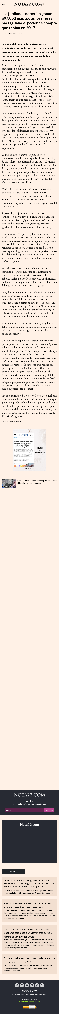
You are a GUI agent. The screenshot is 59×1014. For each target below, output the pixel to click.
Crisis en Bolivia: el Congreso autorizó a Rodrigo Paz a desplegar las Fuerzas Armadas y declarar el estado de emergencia (29, 883)
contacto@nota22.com (29, 999)
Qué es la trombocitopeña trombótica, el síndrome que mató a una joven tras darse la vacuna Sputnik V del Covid (28, 932)
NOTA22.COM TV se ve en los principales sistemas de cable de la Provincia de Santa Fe (37, 481)
